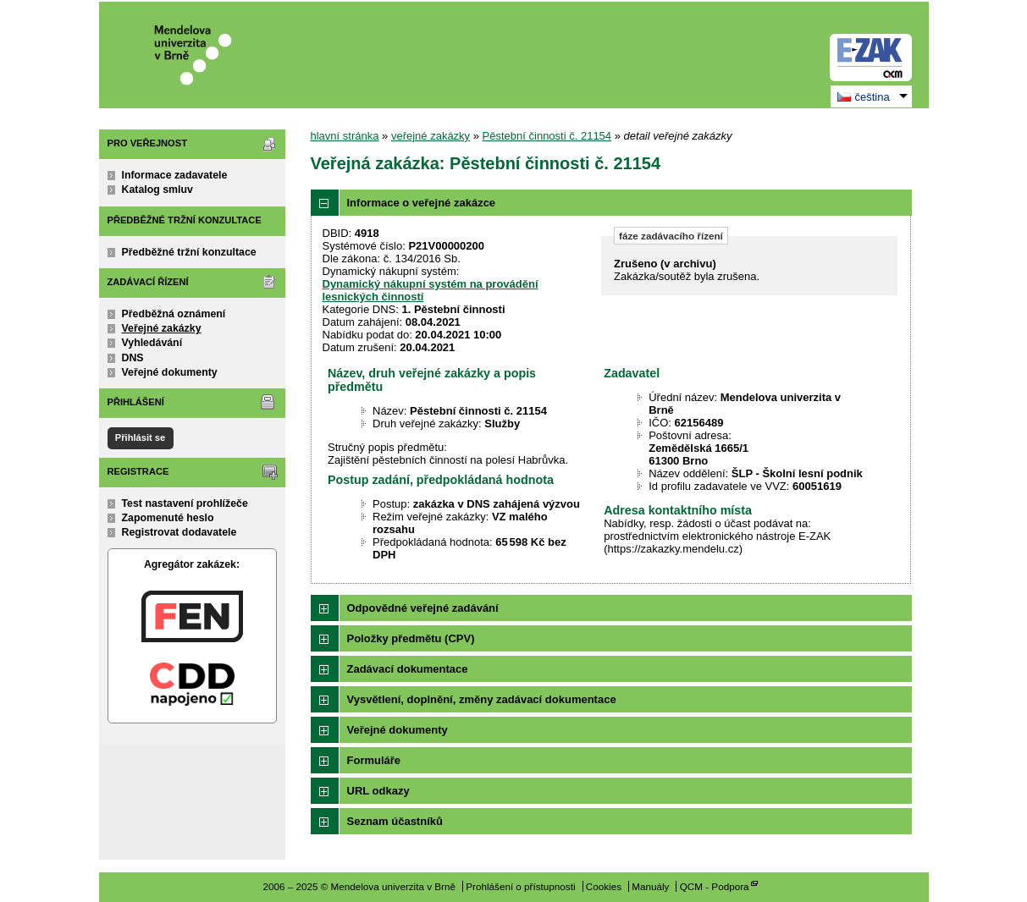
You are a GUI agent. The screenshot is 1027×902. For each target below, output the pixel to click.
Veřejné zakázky (162, 328)
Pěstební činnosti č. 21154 (547, 135)
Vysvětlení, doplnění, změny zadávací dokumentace (481, 699)
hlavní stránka (345, 135)
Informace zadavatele (175, 175)
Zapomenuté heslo (168, 518)
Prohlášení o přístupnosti (520, 886)
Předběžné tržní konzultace (189, 252)
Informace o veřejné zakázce (421, 202)
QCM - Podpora (714, 886)
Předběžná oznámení (174, 314)
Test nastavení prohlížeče (185, 503)
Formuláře (374, 760)
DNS (133, 358)
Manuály (650, 886)
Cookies (603, 886)
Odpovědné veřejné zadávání (423, 608)
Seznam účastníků (395, 821)
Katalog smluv (157, 189)
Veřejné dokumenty (170, 372)
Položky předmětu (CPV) (411, 638)
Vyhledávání (152, 343)
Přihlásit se (140, 437)
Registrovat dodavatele (179, 532)
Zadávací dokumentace (407, 669)
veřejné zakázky (430, 135)
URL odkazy (378, 790)
